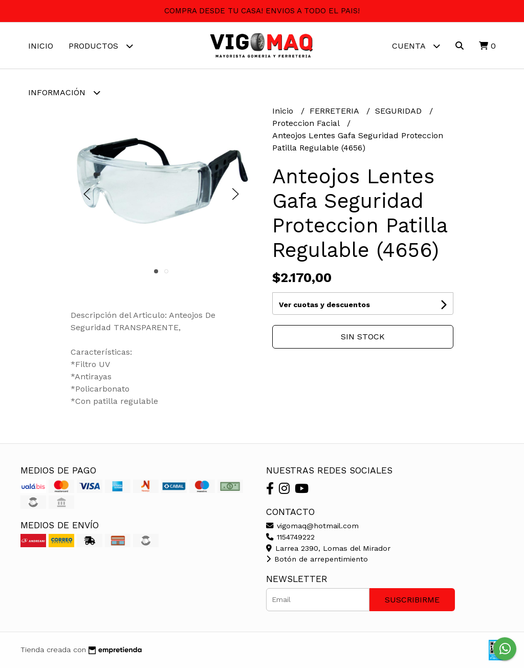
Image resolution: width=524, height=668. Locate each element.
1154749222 (290, 537)
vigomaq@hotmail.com (312, 526)
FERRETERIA (335, 111)
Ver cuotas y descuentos (324, 304)
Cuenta (416, 46)
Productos (101, 46)
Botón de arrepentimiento (317, 559)
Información (64, 92)
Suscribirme (412, 600)
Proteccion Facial (307, 123)
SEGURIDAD (399, 111)
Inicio (40, 46)
